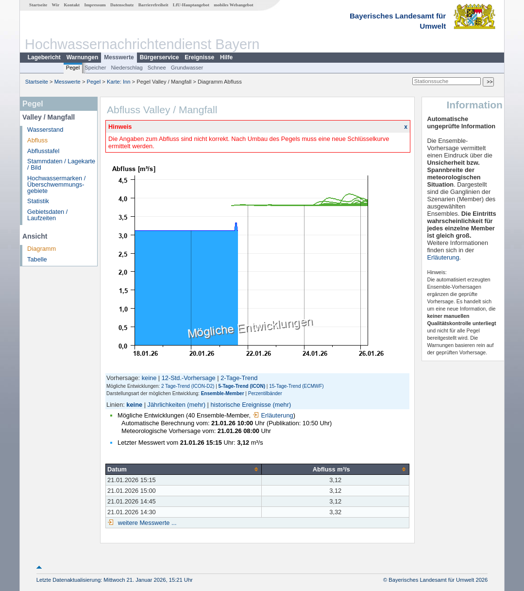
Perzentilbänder (265, 393)
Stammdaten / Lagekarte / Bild (61, 164)
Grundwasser (187, 67)
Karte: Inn (119, 82)
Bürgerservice (159, 57)
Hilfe (226, 57)
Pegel (73, 67)
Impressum (94, 4)
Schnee (157, 67)
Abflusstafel (43, 151)
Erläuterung (273, 415)
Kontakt (72, 4)
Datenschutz (122, 4)
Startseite (38, 4)
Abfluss (37, 140)
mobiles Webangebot (233, 4)
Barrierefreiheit (153, 4)
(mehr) (196, 404)
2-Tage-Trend (238, 378)
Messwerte (119, 57)
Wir (56, 4)
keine (149, 378)
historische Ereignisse (240, 404)
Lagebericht (44, 57)
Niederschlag (126, 67)
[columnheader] (184, 469)
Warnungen (83, 57)
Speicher (95, 67)
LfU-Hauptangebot (191, 4)
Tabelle (37, 259)
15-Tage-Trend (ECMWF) (296, 386)
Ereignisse (199, 57)
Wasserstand (45, 129)
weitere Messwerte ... (146, 522)
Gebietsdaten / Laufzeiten (47, 215)
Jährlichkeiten (167, 404)
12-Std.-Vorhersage (189, 378)
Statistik (38, 201)
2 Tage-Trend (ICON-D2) (187, 386)
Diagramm (41, 248)
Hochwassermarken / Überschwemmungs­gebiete (56, 184)
